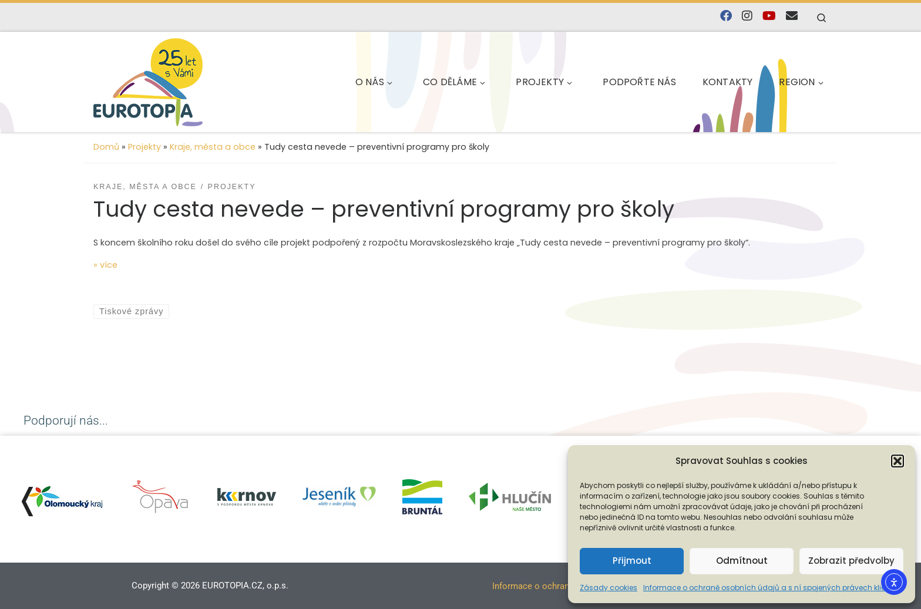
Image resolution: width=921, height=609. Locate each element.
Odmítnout (742, 560)
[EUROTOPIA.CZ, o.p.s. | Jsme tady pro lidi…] (175, 80)
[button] (897, 461)
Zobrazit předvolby (851, 560)
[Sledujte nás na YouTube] (769, 16)
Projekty (144, 147)
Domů (106, 147)
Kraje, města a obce (213, 147)
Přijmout (632, 560)
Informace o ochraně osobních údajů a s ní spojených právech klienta (770, 588)
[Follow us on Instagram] (747, 16)
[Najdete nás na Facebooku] (726, 16)
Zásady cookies (608, 588)
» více (105, 265)
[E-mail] (792, 16)
